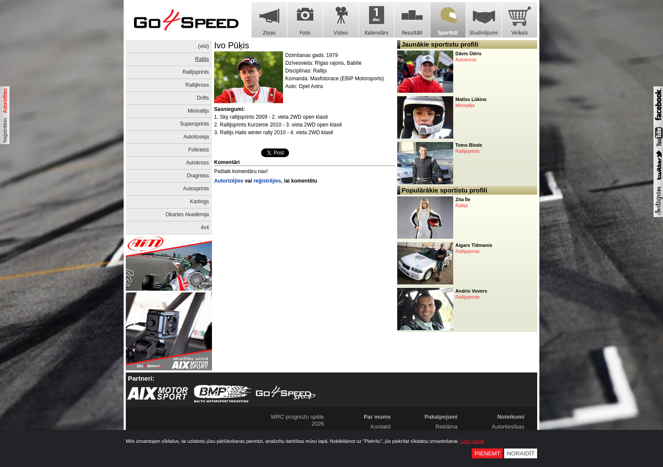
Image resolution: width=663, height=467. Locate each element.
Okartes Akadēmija (187, 214)
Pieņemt (487, 453)
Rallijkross (197, 85)
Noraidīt (521, 453)
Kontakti (380, 426)
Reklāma (447, 426)
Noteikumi (510, 416)
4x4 (205, 227)
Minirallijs (198, 111)
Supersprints (194, 124)
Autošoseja (196, 137)
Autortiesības (508, 426)
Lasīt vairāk (472, 441)
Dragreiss (198, 176)
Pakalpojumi (441, 416)
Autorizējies (228, 181)
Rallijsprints (196, 72)
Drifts (203, 98)
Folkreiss (198, 150)
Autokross (197, 163)
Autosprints (196, 189)
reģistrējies (267, 181)
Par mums (377, 416)
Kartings (199, 202)
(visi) (203, 46)
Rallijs (202, 59)
